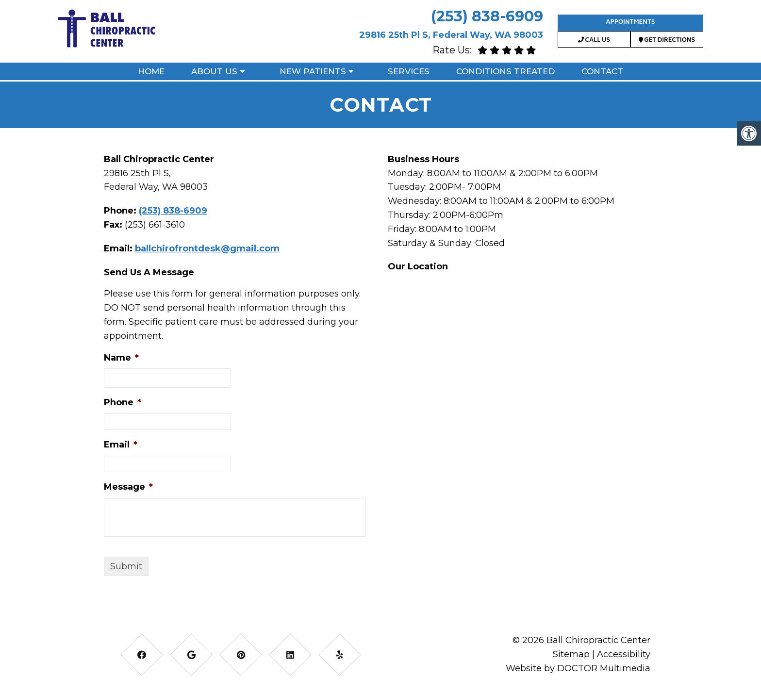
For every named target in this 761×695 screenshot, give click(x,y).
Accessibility (623, 654)
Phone (122, 402)
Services (409, 71)
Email (120, 444)
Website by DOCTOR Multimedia (578, 668)
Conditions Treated (505, 71)
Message (128, 486)
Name (121, 357)
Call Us (594, 40)
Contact (602, 71)
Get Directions (667, 40)
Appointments (630, 22)
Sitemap (571, 654)
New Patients (313, 71)
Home (151, 71)
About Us (214, 71)
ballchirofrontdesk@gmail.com (207, 248)
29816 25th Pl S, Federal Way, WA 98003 (451, 35)
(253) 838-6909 (487, 16)
